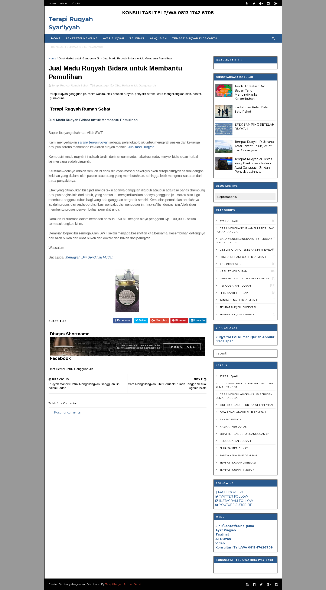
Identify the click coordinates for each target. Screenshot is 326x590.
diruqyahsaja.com (74, 584)
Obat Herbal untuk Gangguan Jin (80, 58)
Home (52, 3)
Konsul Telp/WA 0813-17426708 (77, 47)
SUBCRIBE (243, 505)
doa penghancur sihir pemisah (243, 256)
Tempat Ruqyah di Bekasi (238, 307)
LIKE (240, 492)
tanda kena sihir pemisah (238, 299)
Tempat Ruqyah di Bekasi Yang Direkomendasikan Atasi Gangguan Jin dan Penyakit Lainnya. (254, 165)
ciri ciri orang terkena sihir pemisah (247, 249)
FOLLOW (241, 496)
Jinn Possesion (230, 264)
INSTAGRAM (228, 501)
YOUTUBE (227, 505)
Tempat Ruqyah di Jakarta (195, 38)
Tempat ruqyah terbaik (237, 314)
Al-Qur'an (158, 38)
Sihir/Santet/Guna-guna (234, 526)
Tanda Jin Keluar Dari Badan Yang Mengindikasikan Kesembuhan (250, 92)
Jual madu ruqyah (141, 147)
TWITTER (226, 496)
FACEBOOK (227, 492)
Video (220, 543)
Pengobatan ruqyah (235, 285)
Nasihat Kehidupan (233, 271)
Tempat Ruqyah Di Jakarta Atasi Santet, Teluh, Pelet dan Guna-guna (254, 146)
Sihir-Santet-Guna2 (234, 292)
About (64, 3)
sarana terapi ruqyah (93, 143)
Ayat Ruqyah (113, 38)
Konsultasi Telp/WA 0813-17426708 (244, 547)
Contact (77, 3)
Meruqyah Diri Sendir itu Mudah (90, 258)
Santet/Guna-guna (82, 38)
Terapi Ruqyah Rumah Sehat (123, 584)
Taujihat (137, 38)
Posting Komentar (68, 413)
